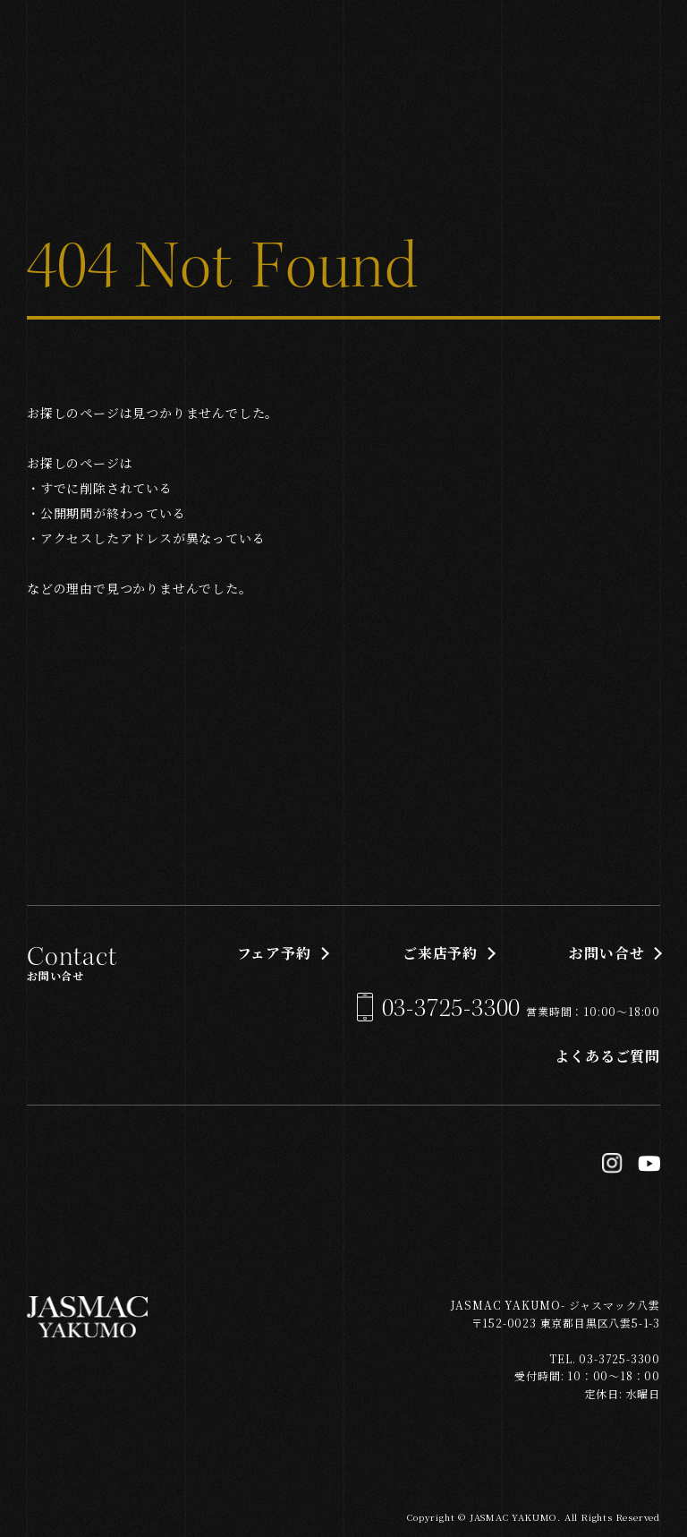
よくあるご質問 (607, 1056)
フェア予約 (274, 953)
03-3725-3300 (452, 1008)
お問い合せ (606, 953)
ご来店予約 (440, 953)
